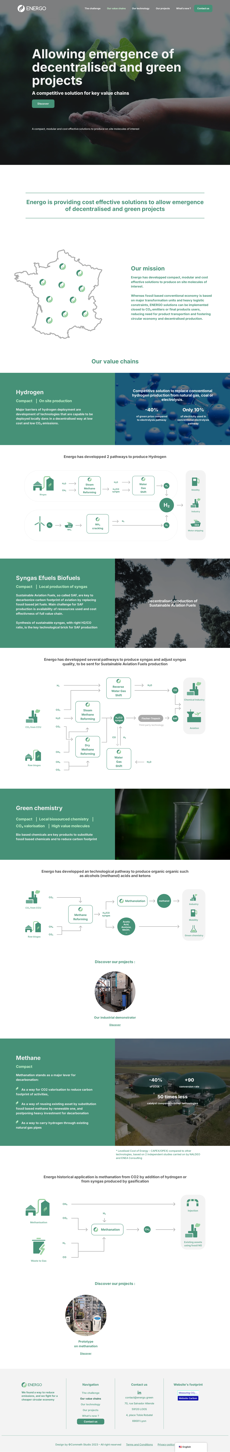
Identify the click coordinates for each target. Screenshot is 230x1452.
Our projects (163, 8)
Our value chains (116, 8)
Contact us (203, 8)
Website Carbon (188, 1398)
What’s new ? (183, 8)
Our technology (141, 8)
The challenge (93, 8)
